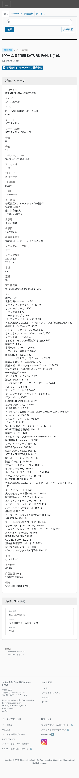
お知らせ (45, 697)
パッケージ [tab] (16, 13)
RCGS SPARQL (8, 739)
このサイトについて (50, 692)
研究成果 (6, 729)
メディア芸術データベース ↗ (55, 729)
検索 (9, 29)
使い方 (44, 702)
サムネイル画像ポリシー (13, 734)
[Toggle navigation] (6, 4)
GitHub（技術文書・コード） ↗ (17, 748)
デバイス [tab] (40, 13)
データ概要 (7, 725)
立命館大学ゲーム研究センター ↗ (57, 725)
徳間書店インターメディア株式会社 (22, 67)
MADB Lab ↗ (47, 734)
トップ (44, 688)
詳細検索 (68, 29)
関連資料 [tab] (28, 13)
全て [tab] (6, 13)
